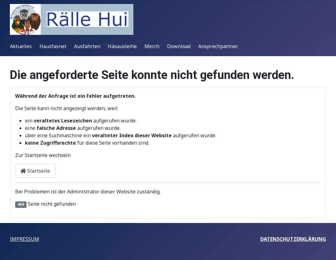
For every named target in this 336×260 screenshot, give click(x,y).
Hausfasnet (53, 46)
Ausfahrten (87, 46)
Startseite (35, 170)
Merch (152, 46)
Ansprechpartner (218, 46)
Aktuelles (21, 46)
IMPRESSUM (24, 239)
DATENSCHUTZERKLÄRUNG (293, 239)
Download (179, 46)
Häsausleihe (122, 46)
